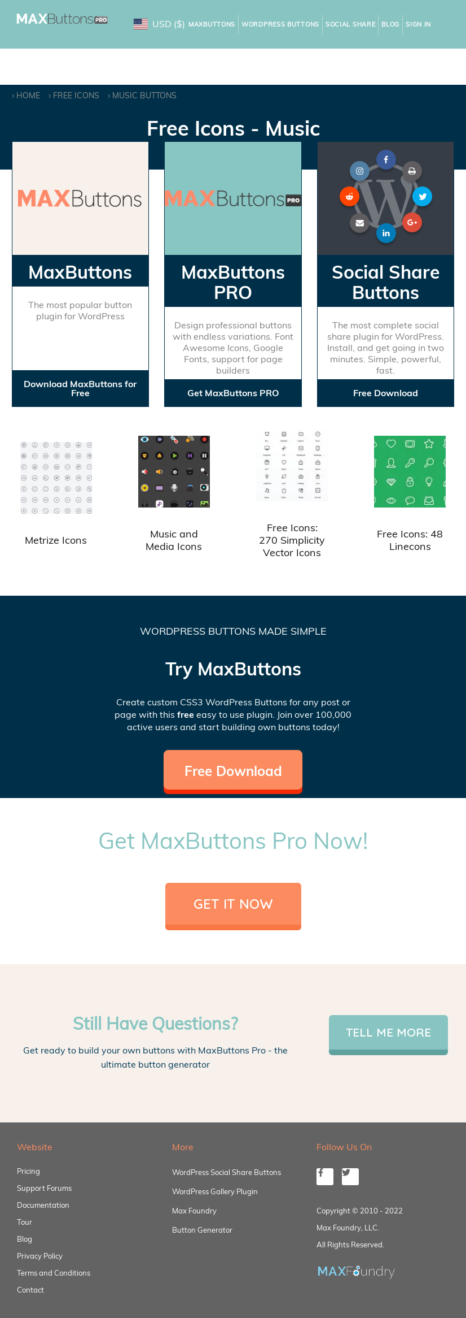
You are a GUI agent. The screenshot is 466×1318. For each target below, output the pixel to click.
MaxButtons (211, 24)
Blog (390, 24)
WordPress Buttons (280, 24)
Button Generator (202, 1229)
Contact (30, 1289)
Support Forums (44, 1188)
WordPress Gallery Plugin (215, 1191)
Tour (24, 1221)
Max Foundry (194, 1210)
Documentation (43, 1204)
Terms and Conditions (53, 1272)
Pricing (28, 1171)
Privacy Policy (40, 1255)
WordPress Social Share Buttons (226, 1172)
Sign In (418, 24)
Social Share (350, 24)
